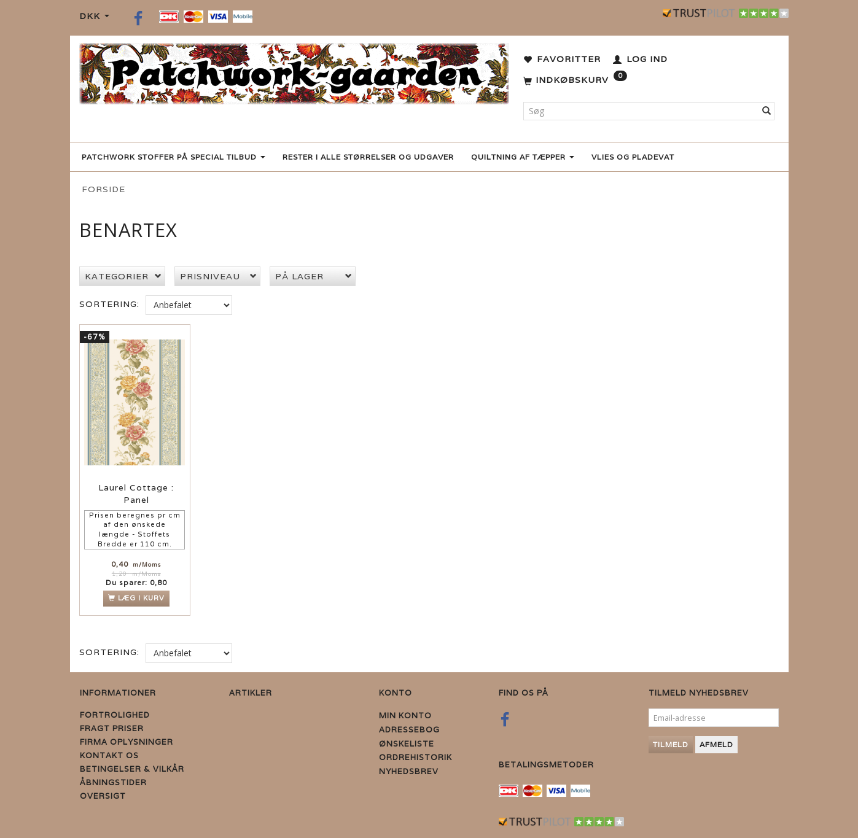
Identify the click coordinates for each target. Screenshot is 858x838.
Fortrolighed (115, 715)
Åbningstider (113, 782)
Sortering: (109, 303)
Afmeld (716, 744)
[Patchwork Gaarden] (294, 70)
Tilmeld (670, 744)
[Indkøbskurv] (575, 80)
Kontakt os (109, 755)
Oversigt (103, 796)
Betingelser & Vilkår (132, 769)
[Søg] (766, 111)
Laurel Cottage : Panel (136, 494)
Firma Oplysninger (126, 742)
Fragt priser (112, 728)
